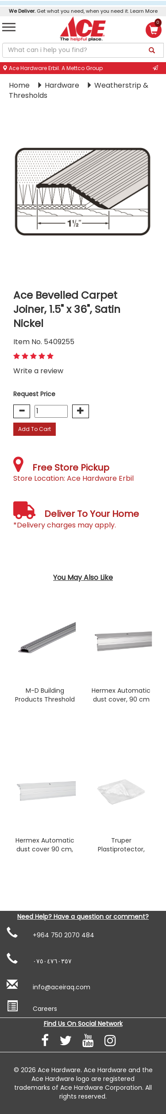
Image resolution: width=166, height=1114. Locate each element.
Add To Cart (34, 429)
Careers (32, 1007)
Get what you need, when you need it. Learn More (83, 11)
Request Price (34, 394)
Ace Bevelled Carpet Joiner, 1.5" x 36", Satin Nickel (66, 309)
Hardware (63, 85)
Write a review (38, 371)
